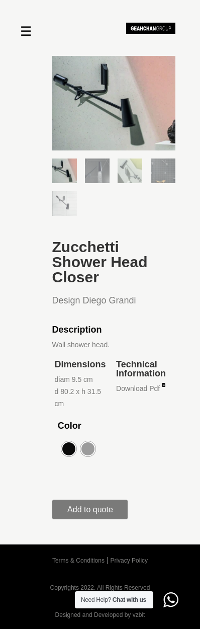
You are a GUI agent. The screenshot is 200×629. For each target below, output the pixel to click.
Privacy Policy (129, 560)
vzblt (139, 614)
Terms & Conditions (78, 560)
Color (69, 426)
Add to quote (90, 509)
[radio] (68, 448)
